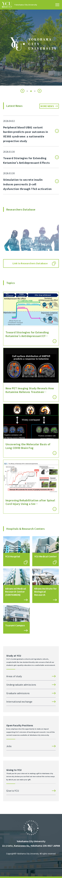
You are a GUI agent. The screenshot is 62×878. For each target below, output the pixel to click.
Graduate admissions (18, 693)
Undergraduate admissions (21, 684)
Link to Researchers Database (30, 263)
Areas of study (14, 676)
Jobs (9, 746)
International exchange (19, 701)
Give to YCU (12, 790)
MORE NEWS (47, 106)
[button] (22, 91)
